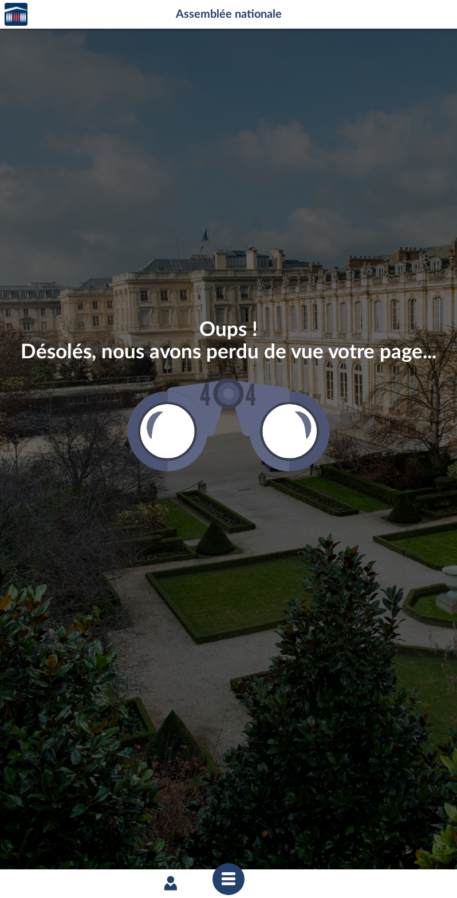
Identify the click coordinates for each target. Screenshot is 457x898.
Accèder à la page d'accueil (16, 14)
